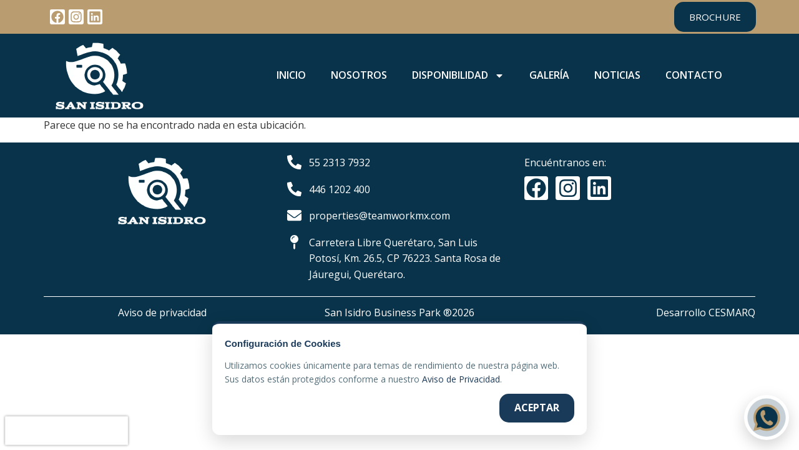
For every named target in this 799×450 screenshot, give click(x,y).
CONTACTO (693, 75)
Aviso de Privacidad (461, 379)
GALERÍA (549, 75)
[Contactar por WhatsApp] (766, 417)
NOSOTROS (359, 75)
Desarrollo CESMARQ (705, 312)
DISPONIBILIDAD (458, 75)
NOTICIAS (617, 75)
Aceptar (536, 407)
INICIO (291, 75)
